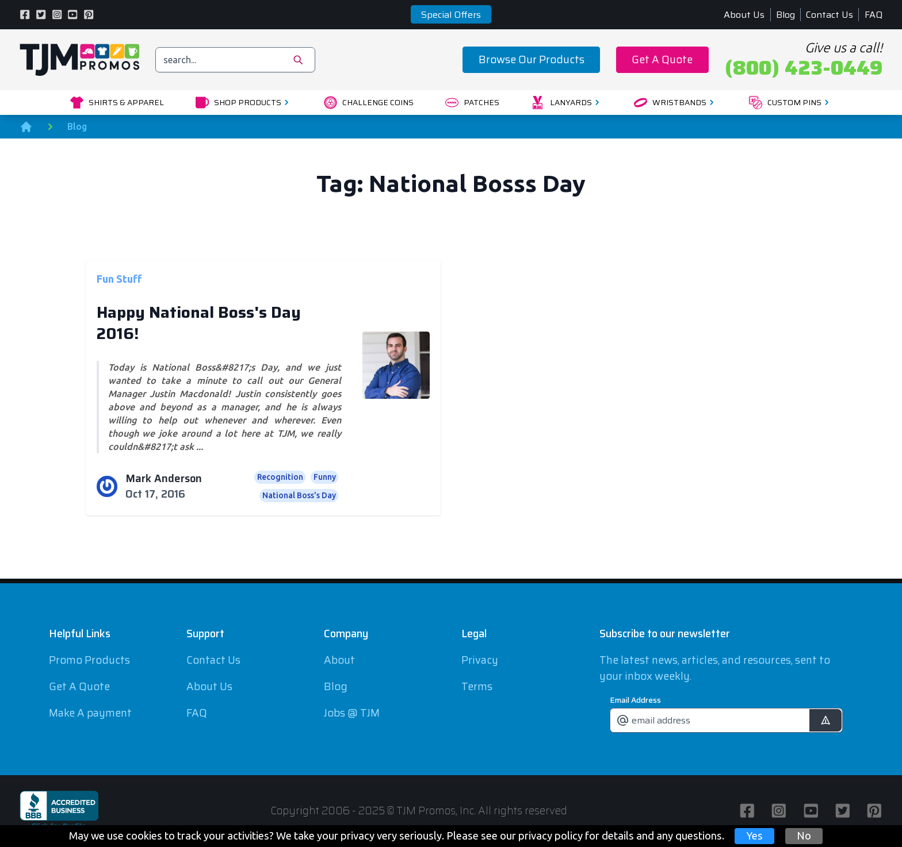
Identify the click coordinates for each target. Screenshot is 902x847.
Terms (476, 686)
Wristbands (675, 102)
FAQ (873, 14)
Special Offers (451, 14)
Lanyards (566, 102)
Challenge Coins (369, 102)
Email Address (635, 700)
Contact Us (829, 14)
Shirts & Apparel (117, 102)
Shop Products (244, 102)
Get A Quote (662, 59)
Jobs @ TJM (352, 712)
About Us (744, 14)
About (339, 660)
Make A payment (90, 712)
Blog (785, 14)
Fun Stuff (119, 278)
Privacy (479, 660)
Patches (472, 102)
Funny (325, 477)
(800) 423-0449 (803, 67)
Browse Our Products (531, 59)
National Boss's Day (299, 495)
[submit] (825, 720)
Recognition (280, 477)
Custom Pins (790, 102)
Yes (754, 835)
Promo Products (89, 660)
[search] (235, 59)
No (804, 835)
